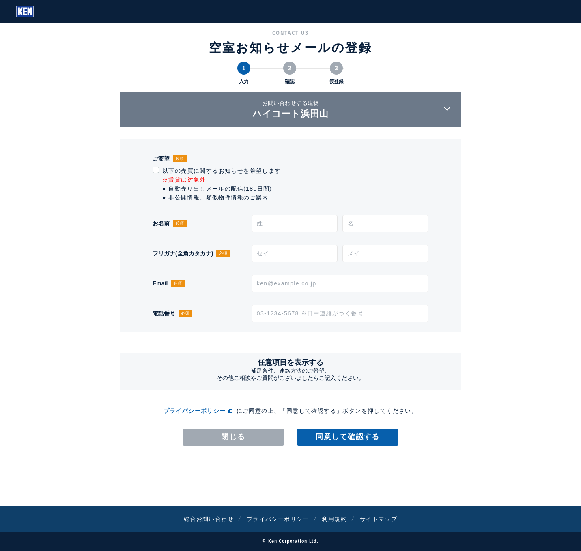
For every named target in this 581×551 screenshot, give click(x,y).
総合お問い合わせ (209, 519)
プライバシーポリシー (195, 410)
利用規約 (334, 519)
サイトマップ (378, 519)
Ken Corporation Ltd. (25, 11)
